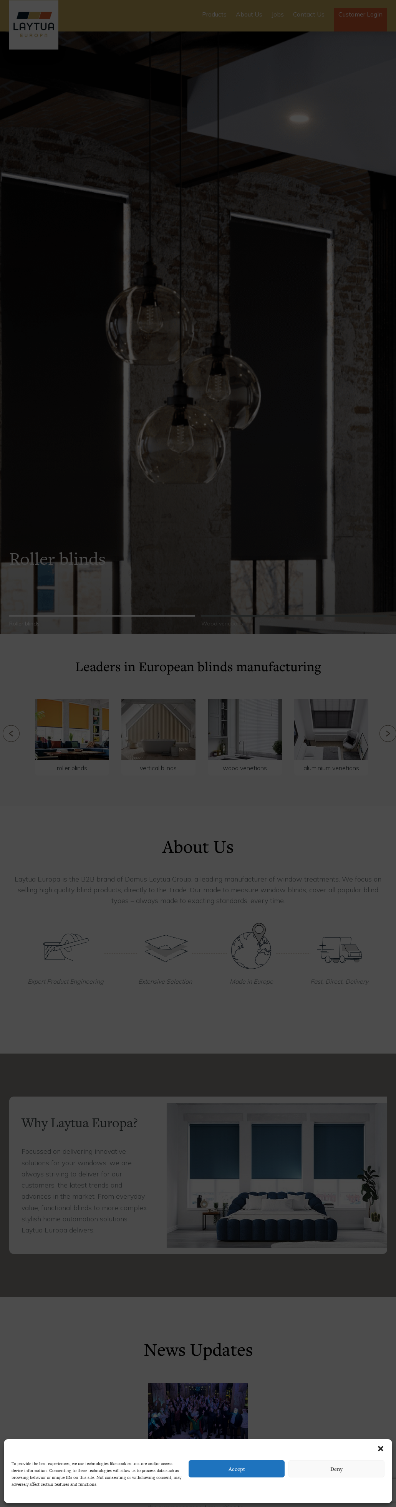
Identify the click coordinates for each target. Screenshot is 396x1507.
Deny (336, 1468)
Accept (237, 1468)
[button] (380, 1448)
